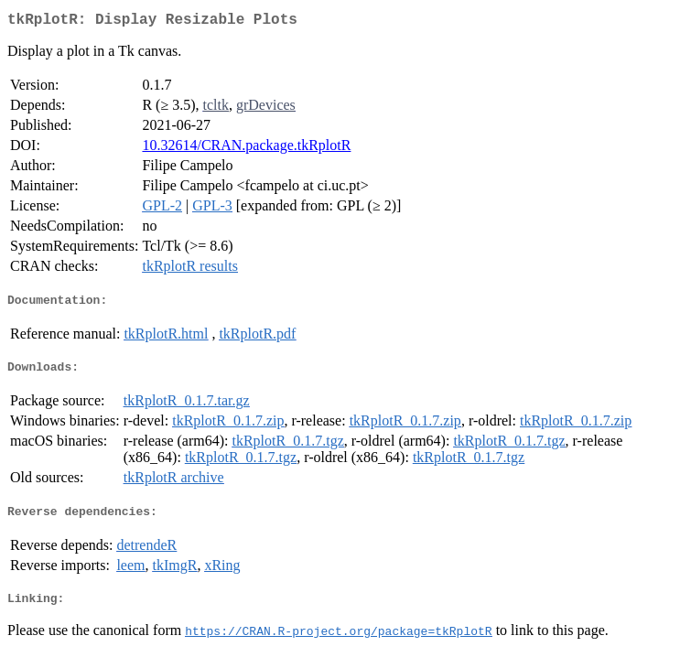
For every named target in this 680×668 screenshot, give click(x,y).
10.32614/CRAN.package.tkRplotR (246, 148)
